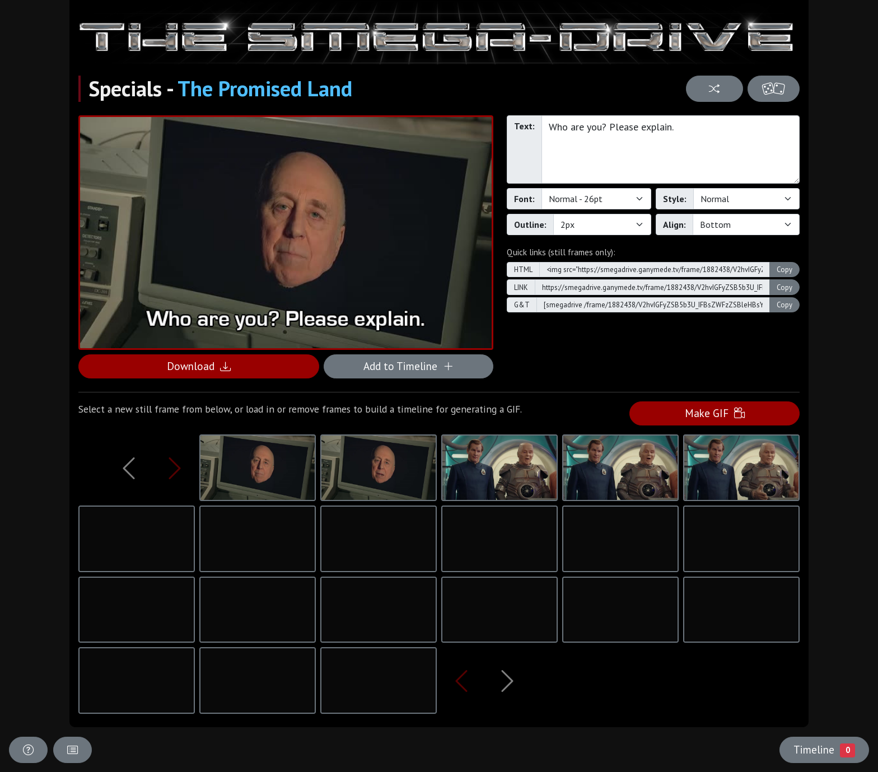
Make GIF (715, 413)
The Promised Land (265, 88)
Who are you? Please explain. (670, 149)
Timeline (824, 749)
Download (199, 366)
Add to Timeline (408, 366)
